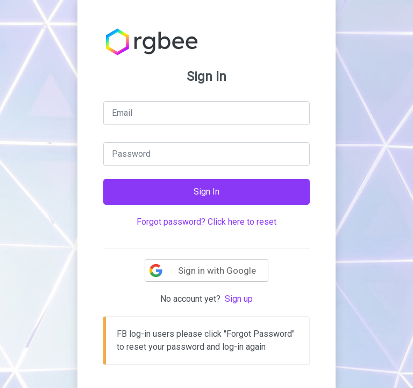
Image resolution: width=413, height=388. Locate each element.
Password (131, 154)
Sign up (239, 299)
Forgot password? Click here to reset (206, 222)
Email (122, 113)
